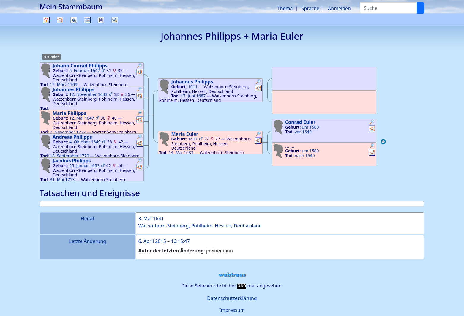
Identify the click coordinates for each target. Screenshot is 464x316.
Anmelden (339, 8)
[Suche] (420, 8)
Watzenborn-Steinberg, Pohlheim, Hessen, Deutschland (200, 225)
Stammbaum (46, 25)
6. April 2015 (152, 241)
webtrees (232, 275)
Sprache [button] (310, 8)
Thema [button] (285, 8)
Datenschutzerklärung (232, 298)
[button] (139, 66)
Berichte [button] (101, 20)
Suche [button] (114, 20)
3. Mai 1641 (151, 218)
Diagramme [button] (60, 20)
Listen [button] (73, 20)
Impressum (232, 310)
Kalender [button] (87, 20)
